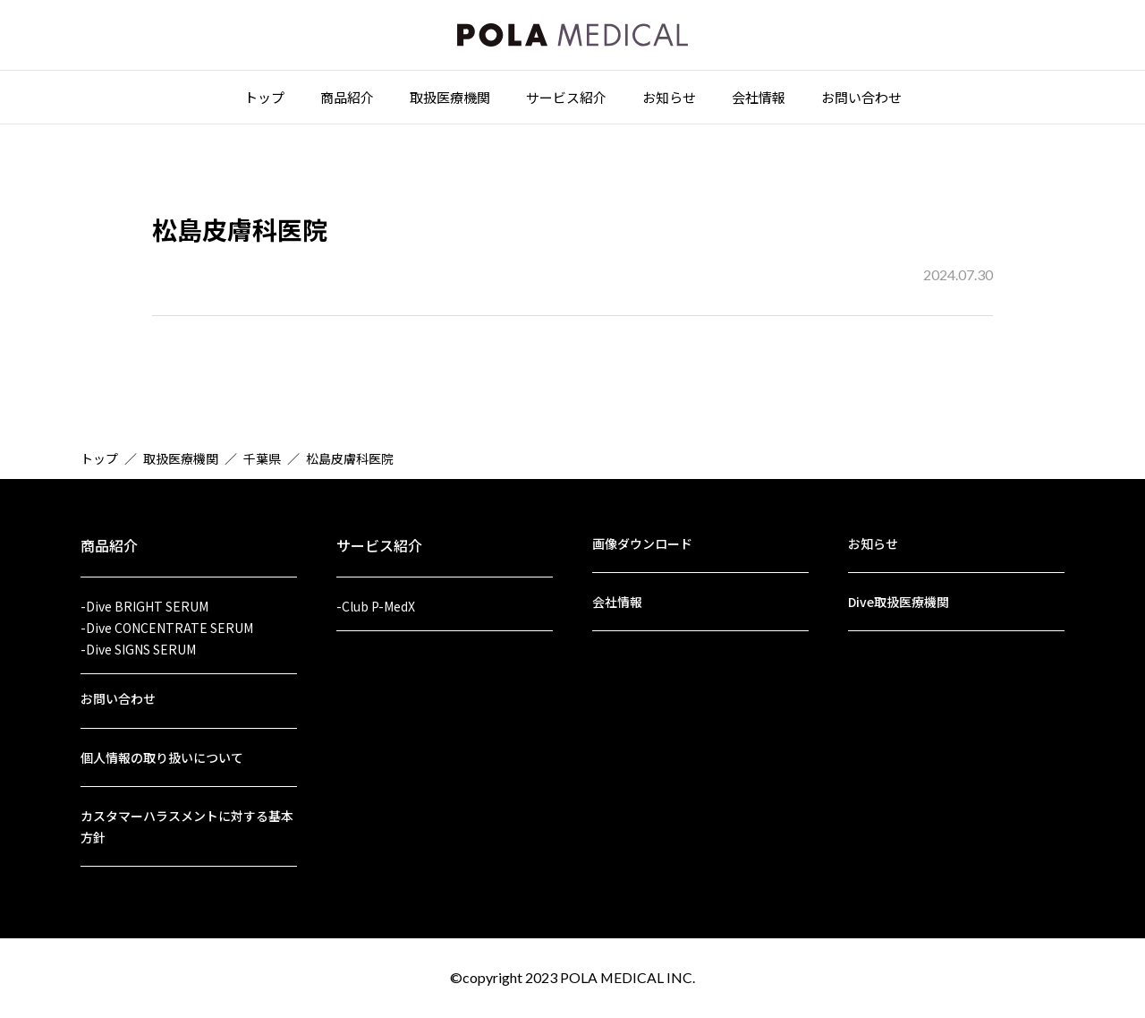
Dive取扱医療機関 (898, 596)
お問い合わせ (861, 99)
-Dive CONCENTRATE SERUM (167, 622)
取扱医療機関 (450, 99)
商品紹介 (347, 99)
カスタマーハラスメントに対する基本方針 (187, 825)
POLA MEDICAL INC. (628, 977)
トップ (264, 99)
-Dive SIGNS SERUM (138, 645)
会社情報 (758, 99)
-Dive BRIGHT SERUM (144, 600)
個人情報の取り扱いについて (162, 755)
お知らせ (669, 99)
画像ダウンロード (642, 537)
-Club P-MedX (375, 600)
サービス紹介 (566, 99)
